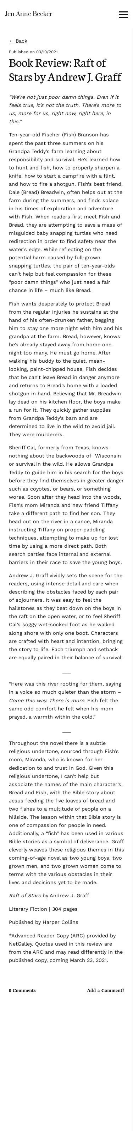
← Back (18, 41)
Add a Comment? (105, 990)
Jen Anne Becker (28, 14)
